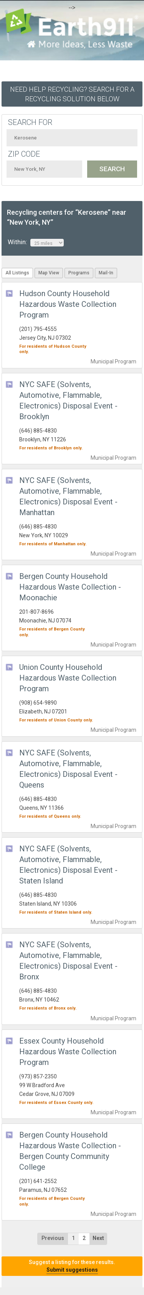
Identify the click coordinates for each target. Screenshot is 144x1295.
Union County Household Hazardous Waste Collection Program (67, 678)
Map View (48, 273)
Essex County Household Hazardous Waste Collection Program (67, 1051)
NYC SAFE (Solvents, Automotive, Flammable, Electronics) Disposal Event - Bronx (68, 960)
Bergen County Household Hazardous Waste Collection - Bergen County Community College (70, 1151)
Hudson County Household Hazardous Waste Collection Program (67, 304)
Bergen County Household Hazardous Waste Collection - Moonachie (70, 587)
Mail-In (106, 273)
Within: (36, 242)
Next (98, 1238)
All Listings (17, 273)
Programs (78, 273)
